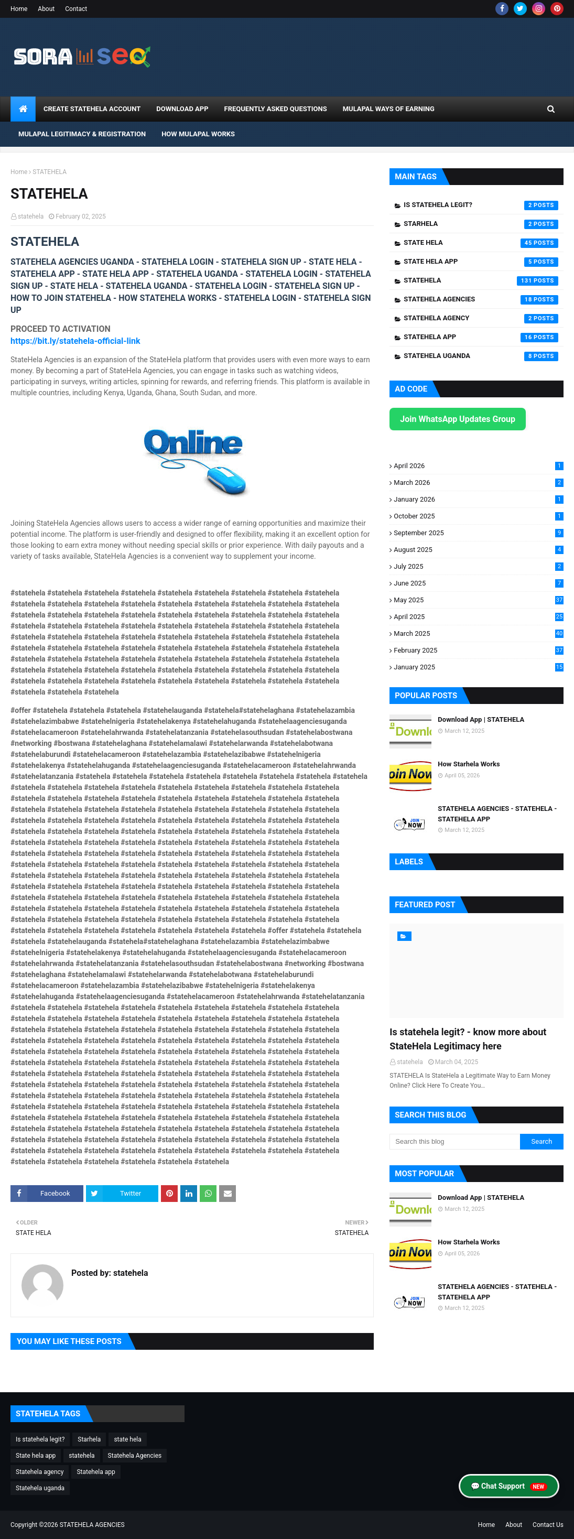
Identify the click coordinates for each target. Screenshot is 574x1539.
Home (18, 9)
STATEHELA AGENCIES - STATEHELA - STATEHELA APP (497, 814)
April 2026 (479, 466)
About (46, 9)
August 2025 (479, 550)
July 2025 (479, 566)
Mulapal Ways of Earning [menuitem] (389, 109)
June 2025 (479, 583)
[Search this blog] (454, 1142)
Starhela (481, 224)
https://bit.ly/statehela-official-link (75, 341)
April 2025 (479, 617)
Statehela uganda (481, 356)
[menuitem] (23, 109)
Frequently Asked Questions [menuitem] (275, 109)
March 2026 (479, 482)
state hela (481, 243)
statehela (31, 216)
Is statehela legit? (481, 205)
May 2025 (479, 600)
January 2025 (479, 667)
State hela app (481, 262)
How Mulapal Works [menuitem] (198, 134)
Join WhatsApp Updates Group (457, 419)
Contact (76, 9)
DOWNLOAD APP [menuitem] (182, 109)
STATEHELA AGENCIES (92, 1525)
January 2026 (479, 499)
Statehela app (481, 337)
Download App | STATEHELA (481, 719)
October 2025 (479, 516)
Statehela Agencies (481, 300)
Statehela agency (481, 318)
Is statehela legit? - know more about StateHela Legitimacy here (467, 1039)
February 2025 (479, 650)
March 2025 (479, 633)
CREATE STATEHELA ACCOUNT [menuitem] (92, 109)
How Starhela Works (469, 764)
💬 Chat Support (509, 1486)
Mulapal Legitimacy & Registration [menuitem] (82, 134)
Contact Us (548, 1525)
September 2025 (479, 533)
